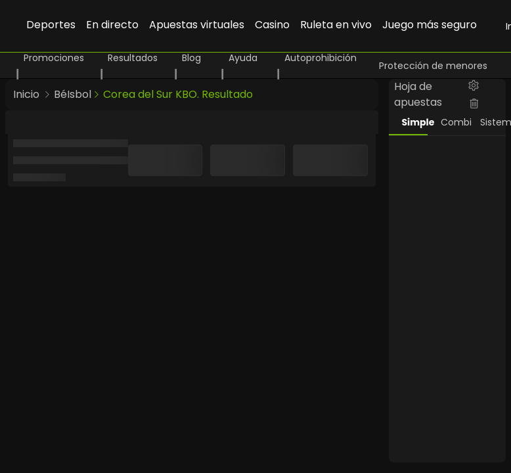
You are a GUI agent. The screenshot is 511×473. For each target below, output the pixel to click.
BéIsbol (72, 94)
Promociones (54, 57)
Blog (191, 57)
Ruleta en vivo (336, 24)
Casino (272, 24)
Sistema (493, 122)
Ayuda (243, 57)
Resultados (133, 57)
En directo (112, 24)
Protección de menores (433, 65)
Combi (454, 122)
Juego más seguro (429, 24)
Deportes (51, 24)
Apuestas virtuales (196, 24)
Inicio (26, 94)
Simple (415, 122)
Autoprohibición (320, 57)
